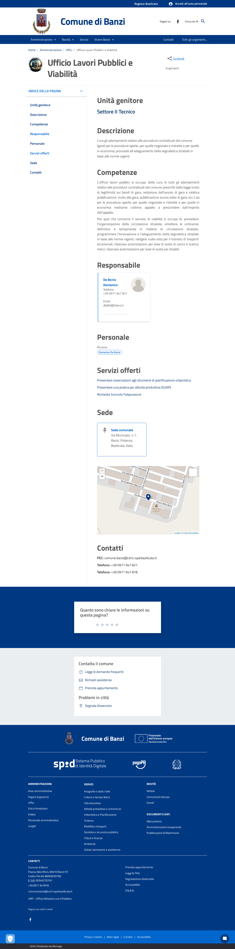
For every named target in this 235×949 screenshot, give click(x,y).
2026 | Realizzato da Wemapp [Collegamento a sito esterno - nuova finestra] (46, 946)
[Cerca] (203, 21)
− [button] (102, 476)
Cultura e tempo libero (97, 797)
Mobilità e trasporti (95, 826)
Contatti (34, 861)
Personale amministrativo (43, 820)
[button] (187, 4)
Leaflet (177, 533)
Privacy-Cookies (93, 937)
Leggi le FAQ (132, 873)
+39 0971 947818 (38, 885)
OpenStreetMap (191, 533)
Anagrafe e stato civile (97, 791)
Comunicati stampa (158, 797)
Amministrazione (50, 50)
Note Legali (113, 937)
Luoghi (32, 826)
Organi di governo (38, 797)
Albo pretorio (154, 821)
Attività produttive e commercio (102, 809)
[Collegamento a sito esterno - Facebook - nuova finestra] (178, 21)
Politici (32, 814)
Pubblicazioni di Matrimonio (163, 833)
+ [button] (102, 471)
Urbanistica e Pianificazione (100, 814)
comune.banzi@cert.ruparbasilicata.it (50, 891)
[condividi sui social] (175, 58)
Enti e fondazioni (38, 808)
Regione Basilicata (146, 3)
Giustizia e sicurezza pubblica (101, 832)
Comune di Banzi (93, 21)
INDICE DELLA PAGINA (46, 91)
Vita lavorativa (92, 803)
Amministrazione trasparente (164, 827)
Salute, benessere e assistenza (102, 849)
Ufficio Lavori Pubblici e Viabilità (97, 50)
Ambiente (90, 844)
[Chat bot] (224, 938)
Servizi (88, 784)
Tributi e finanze (93, 838)
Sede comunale (122, 429)
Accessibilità (132, 885)
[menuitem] (168, 39)
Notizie (151, 791)
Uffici (69, 50)
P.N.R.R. (129, 890)
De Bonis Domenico (110, 282)
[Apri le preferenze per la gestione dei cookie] (10, 938)
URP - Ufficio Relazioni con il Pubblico (50, 898)
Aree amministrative (40, 791)
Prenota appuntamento (139, 867)
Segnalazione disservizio (139, 879)
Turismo (89, 820)
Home (32, 50)
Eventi (150, 803)
